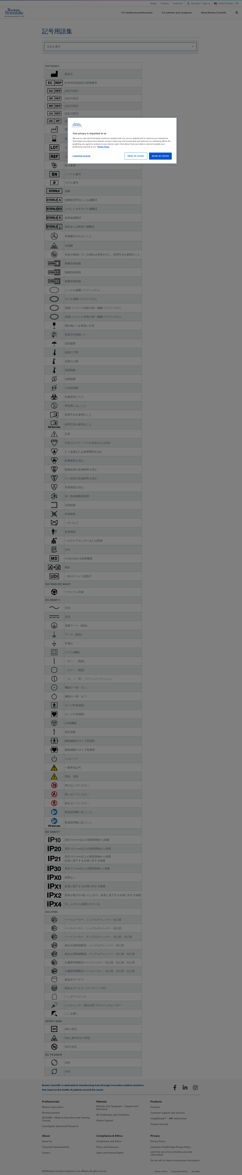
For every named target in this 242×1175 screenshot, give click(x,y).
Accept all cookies (160, 156)
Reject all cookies (136, 156)
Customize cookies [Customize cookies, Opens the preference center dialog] (81, 156)
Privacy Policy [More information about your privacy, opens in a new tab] (103, 147)
